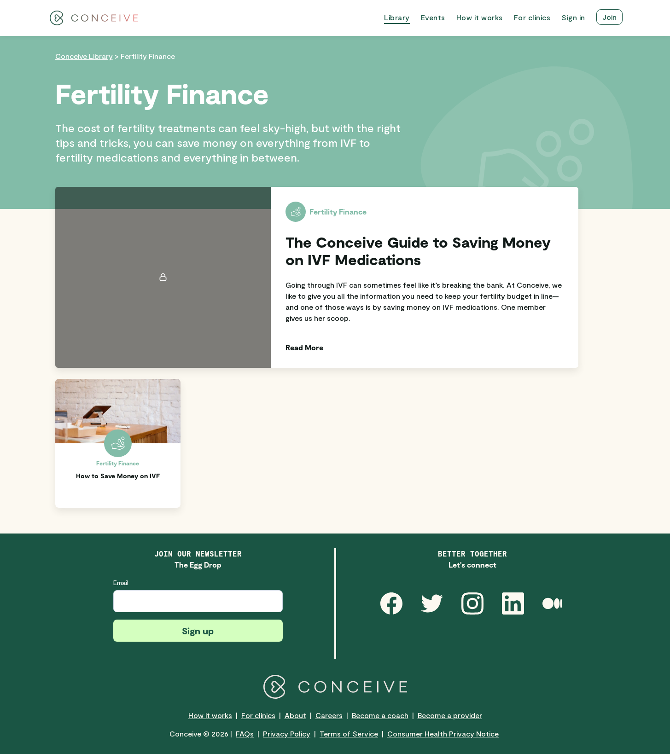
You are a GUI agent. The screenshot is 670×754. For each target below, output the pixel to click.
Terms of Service (349, 733)
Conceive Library (84, 56)
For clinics (258, 715)
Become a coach (380, 715)
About (295, 715)
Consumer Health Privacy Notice (443, 733)
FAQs (245, 733)
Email (120, 582)
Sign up (198, 630)
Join (609, 16)
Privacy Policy (286, 733)
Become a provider (450, 715)
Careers (329, 715)
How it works (210, 715)
